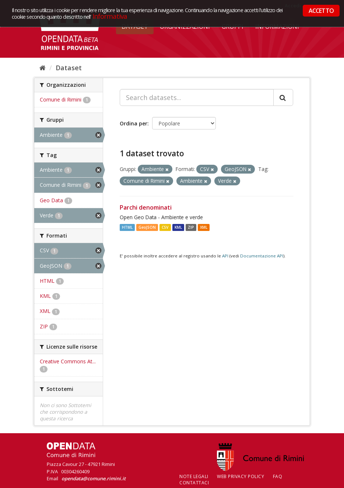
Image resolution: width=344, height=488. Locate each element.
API (225, 256)
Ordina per (133, 123)
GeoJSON (147, 227)
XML (203, 227)
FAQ (277, 476)
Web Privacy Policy (240, 476)
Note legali (193, 476)
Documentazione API (261, 256)
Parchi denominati (146, 207)
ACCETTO (321, 11)
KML (178, 227)
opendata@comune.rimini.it (94, 478)
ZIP (191, 227)
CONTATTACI (194, 483)
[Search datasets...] (197, 97)
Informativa (109, 16)
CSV (165, 227)
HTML (127, 227)
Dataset (69, 67)
